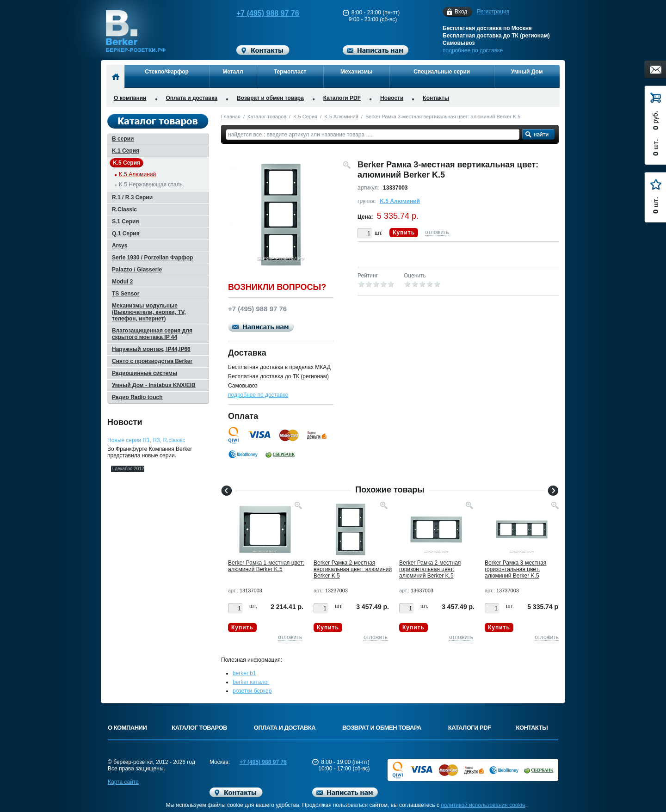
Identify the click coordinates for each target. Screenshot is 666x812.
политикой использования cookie (483, 805)
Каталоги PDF (342, 98)
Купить (404, 232)
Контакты (436, 98)
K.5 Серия (305, 116)
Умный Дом (527, 71)
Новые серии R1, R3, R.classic (146, 440)
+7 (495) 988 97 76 (259, 13)
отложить (437, 232)
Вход (461, 12)
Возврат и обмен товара (270, 98)
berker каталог (251, 682)
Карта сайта (123, 782)
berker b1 (244, 673)
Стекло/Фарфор (167, 71)
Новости (391, 98)
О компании (130, 98)
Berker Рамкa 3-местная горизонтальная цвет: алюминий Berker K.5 (515, 569)
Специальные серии (441, 71)
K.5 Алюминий (341, 116)
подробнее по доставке (473, 50)
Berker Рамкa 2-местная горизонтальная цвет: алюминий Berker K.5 (430, 569)
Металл (232, 71)
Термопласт (290, 71)
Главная (230, 116)
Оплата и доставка (192, 98)
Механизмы (356, 71)
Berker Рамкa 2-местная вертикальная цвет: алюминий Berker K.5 (353, 569)
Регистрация (493, 11)
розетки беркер (252, 691)
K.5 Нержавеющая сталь (151, 184)
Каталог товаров (266, 116)
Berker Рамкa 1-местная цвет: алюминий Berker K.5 (266, 566)
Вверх (594, 783)
